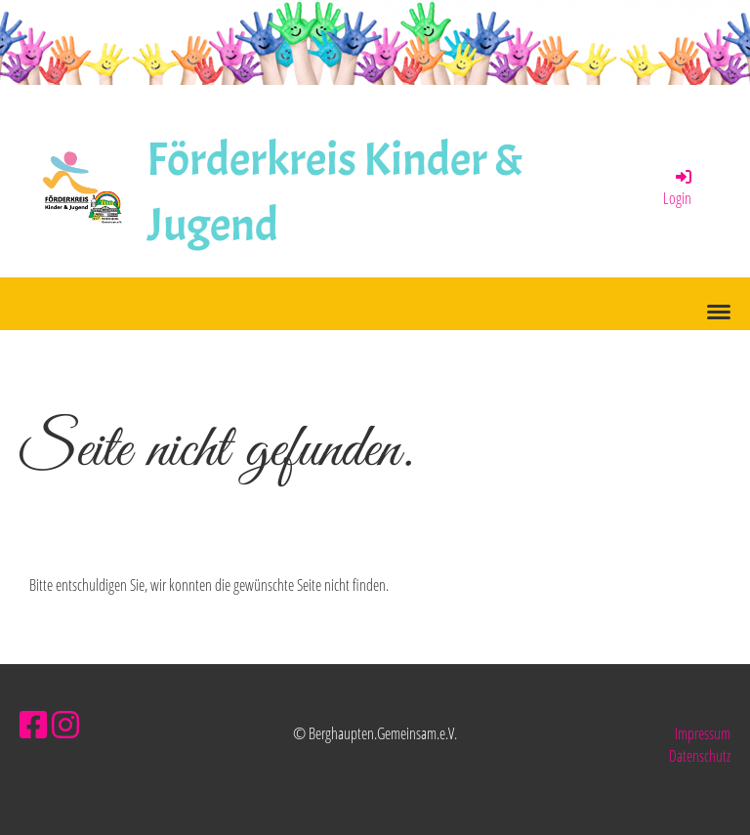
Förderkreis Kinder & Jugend (335, 192)
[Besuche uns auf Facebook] (33, 724)
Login (678, 187)
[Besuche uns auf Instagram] (65, 724)
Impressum (702, 733)
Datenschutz (699, 756)
